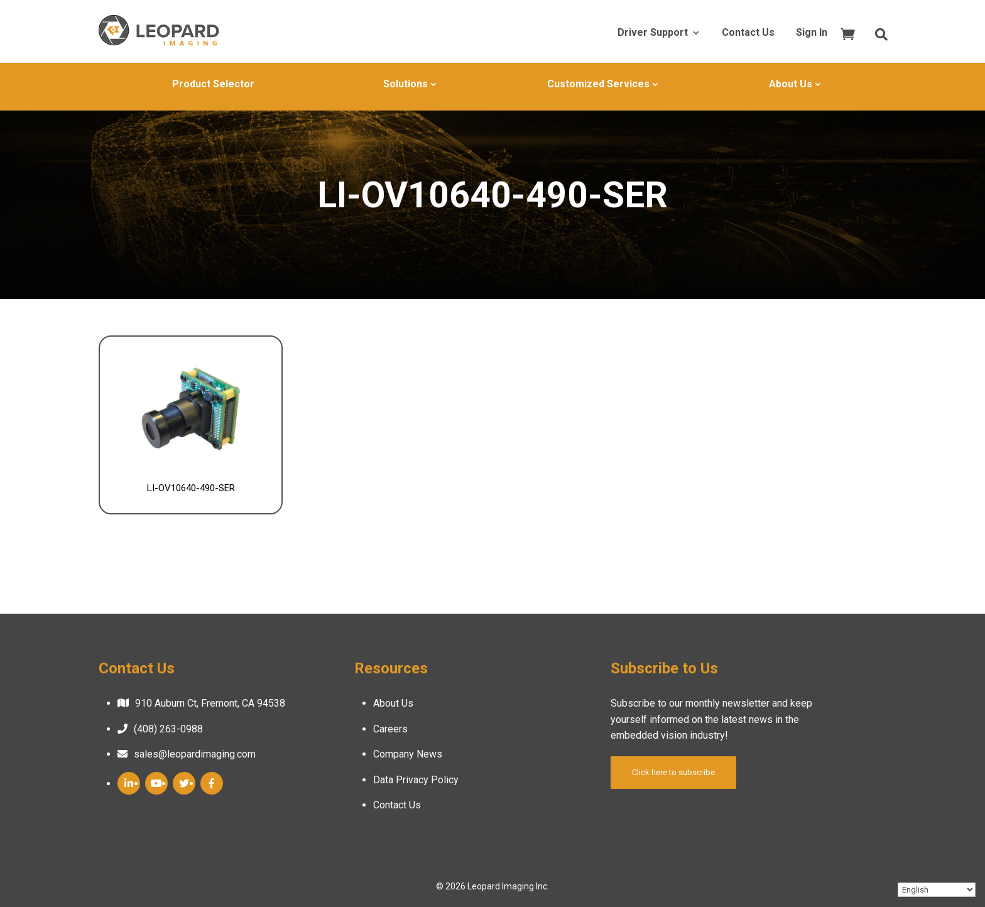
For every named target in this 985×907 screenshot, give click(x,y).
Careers (390, 729)
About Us (790, 84)
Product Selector (213, 84)
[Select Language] (937, 890)
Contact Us (748, 33)
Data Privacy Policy (416, 780)
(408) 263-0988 (168, 729)
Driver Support (653, 33)
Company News (407, 754)
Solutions (405, 84)
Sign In (811, 33)
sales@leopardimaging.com (195, 754)
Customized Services (598, 84)
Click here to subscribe (673, 772)
